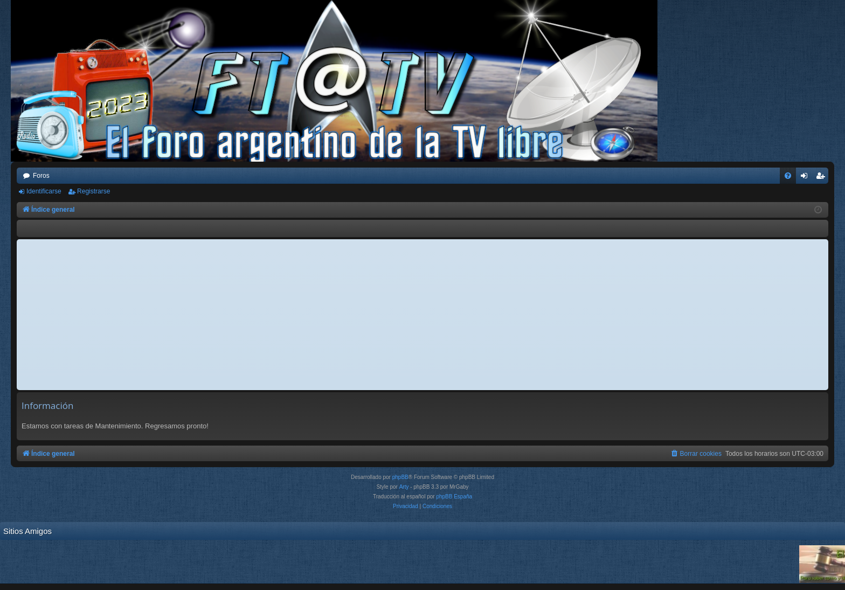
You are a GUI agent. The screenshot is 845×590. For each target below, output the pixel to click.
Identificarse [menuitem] (806, 178)
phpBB (400, 477)
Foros (41, 175)
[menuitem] (788, 176)
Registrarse (93, 191)
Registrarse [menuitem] (822, 178)
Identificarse (43, 191)
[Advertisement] (422, 314)
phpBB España (454, 496)
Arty (404, 487)
